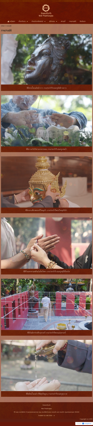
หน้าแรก (3, 26)
